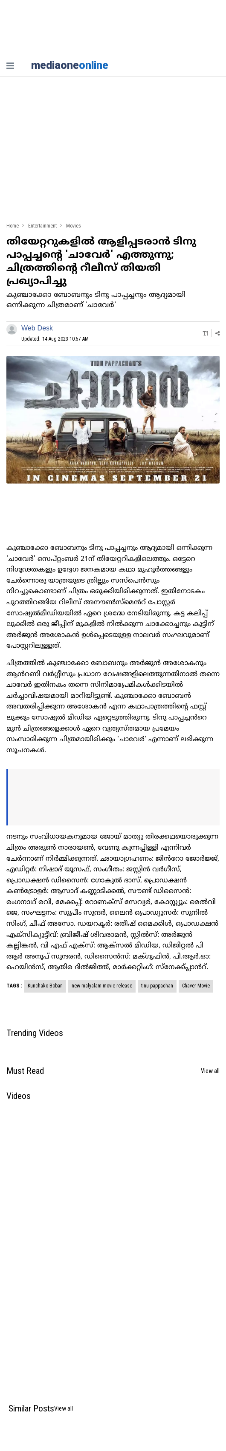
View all (210, 1070)
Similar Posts (31, 1408)
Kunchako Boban (45, 986)
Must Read (25, 1071)
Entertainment (42, 226)
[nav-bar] (10, 65)
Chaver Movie (196, 986)
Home (12, 226)
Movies (73, 226)
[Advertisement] (113, 153)
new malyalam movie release (102, 986)
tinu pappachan (157, 986)
